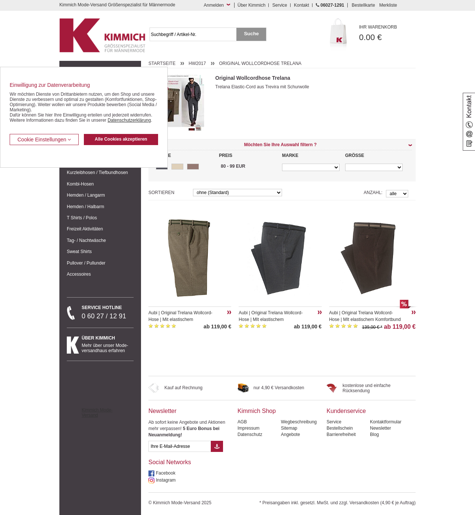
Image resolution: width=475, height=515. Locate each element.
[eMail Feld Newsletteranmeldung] (179, 446)
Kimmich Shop (257, 411)
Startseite (162, 63)
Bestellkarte (363, 5)
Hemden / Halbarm (85, 206)
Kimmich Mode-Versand (97, 412)
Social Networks (169, 462)
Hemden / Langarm (86, 195)
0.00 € (387, 33)
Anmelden (214, 5)
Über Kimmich (251, 5)
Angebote (290, 434)
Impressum (248, 428)
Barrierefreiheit (341, 434)
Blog (374, 434)
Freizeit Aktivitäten (85, 229)
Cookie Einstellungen (44, 139)
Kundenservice (346, 411)
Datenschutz (250, 434)
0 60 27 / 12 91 (108, 312)
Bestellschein (340, 428)
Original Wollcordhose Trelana (260, 63)
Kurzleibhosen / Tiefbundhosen (97, 172)
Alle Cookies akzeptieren (121, 139)
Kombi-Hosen (80, 184)
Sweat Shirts (79, 251)
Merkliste (388, 5)
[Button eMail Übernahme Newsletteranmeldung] (217, 446)
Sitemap (289, 428)
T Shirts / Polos (82, 217)
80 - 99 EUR (233, 166)
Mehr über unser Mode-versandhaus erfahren (108, 344)
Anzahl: (373, 192)
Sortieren (161, 192)
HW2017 (197, 63)
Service (279, 5)
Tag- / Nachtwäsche (86, 240)
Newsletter (162, 411)
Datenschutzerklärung (129, 120)
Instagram (166, 480)
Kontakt (301, 5)
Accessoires (79, 274)
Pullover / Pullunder (86, 263)
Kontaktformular (386, 421)
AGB (242, 421)
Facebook (166, 473)
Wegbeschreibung (299, 421)
